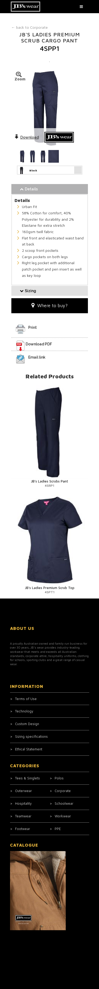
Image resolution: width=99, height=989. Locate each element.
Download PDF (39, 344)
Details (29, 189)
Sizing (28, 291)
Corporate (29, 27)
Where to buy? (49, 305)
